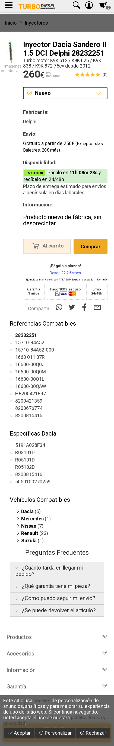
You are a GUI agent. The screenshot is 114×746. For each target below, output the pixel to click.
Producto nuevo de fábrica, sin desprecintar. (62, 220)
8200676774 (28, 408)
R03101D (25, 452)
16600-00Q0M (30, 371)
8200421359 (28, 401)
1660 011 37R (30, 357)
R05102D (25, 467)
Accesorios (57, 653)
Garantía (57, 686)
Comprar (90, 246)
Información (57, 670)
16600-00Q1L (29, 379)
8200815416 (28, 415)
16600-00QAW (30, 386)
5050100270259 (32, 481)
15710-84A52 (29, 342)
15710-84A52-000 (34, 350)
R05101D (25, 460)
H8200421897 (30, 393)
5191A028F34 (30, 445)
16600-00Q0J (30, 364)
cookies (41, 700)
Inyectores (36, 23)
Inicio (11, 23)
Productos (57, 637)
